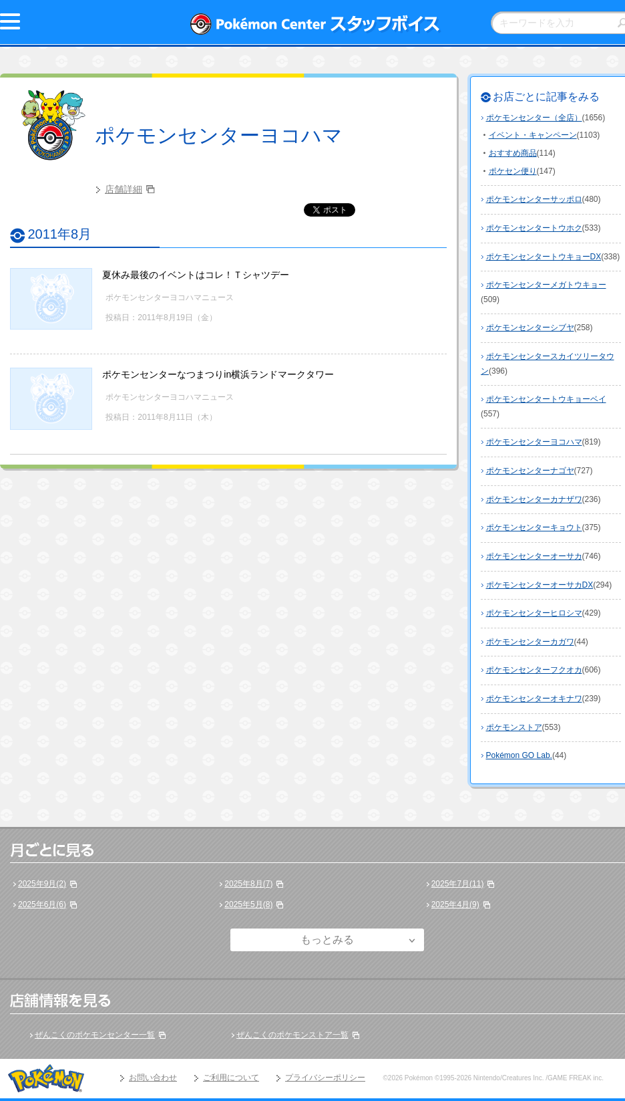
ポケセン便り (513, 171)
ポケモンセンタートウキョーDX (544, 256)
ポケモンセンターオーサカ (534, 556)
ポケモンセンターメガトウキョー (546, 284)
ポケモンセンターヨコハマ (219, 135)
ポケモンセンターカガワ (530, 641)
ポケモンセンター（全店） (534, 117)
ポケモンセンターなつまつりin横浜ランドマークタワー (218, 374)
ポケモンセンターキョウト (534, 527)
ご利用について (231, 1077)
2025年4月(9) (455, 904)
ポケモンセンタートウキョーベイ (546, 399)
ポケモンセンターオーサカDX (540, 585)
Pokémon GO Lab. (519, 755)
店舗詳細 (123, 189)
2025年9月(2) (42, 883)
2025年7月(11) (457, 883)
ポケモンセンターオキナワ (534, 698)
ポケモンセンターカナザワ (534, 499)
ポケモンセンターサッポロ (534, 199)
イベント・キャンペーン (533, 135)
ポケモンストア (514, 727)
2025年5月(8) (248, 904)
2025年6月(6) (42, 904)
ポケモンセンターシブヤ (530, 327)
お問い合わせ (153, 1077)
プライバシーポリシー (325, 1077)
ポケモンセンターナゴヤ (530, 470)
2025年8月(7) (248, 883)
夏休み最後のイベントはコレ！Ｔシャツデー (195, 274)
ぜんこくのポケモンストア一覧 (292, 1034)
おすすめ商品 (513, 153)
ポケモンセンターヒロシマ (534, 613)
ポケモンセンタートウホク (534, 228)
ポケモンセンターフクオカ (534, 670)
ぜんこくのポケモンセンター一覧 (95, 1034)
